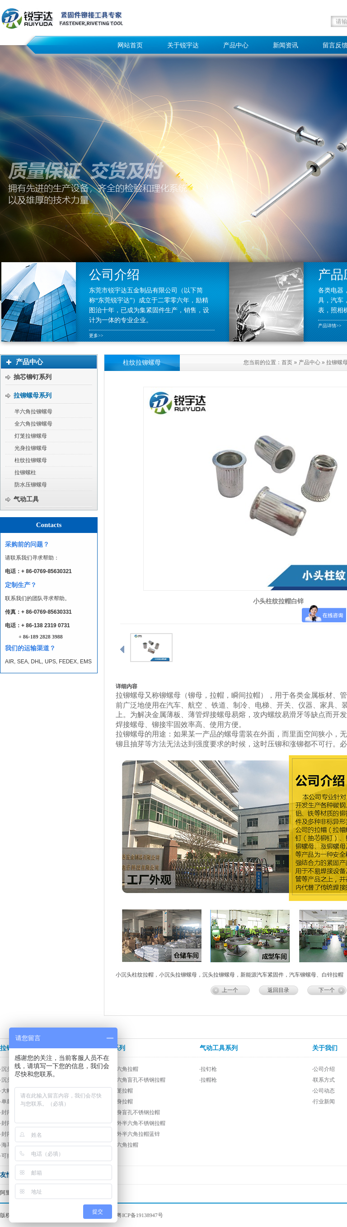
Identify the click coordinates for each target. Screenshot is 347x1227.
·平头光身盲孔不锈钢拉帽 (128, 1112)
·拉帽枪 (208, 1080)
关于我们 (325, 1047)
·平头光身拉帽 (115, 1101)
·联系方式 (323, 1080)
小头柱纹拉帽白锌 (278, 601)
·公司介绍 (323, 1069)
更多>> (96, 335)
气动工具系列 (219, 1047)
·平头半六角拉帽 (118, 1069)
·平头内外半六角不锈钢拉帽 (131, 1123)
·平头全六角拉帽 (118, 1145)
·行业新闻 (323, 1101)
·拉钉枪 (208, 1069)
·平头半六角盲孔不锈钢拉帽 (131, 1080)
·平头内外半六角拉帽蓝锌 (128, 1134)
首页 (286, 362)
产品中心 (309, 362)
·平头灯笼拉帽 (115, 1091)
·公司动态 (323, 1091)
